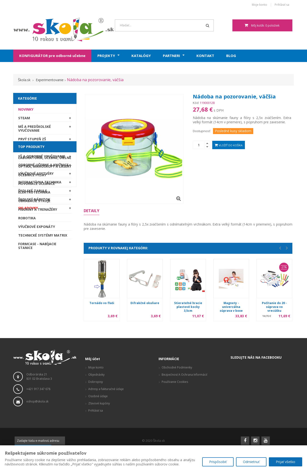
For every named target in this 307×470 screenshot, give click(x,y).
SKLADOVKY (28, 209)
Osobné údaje (98, 404)
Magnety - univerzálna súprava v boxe (231, 307)
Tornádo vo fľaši (101, 303)
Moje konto (259, 4)
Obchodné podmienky (177, 376)
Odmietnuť (251, 461)
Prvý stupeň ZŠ (32, 140)
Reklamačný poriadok (176, 397)
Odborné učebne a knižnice (43, 166)
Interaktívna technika (39, 183)
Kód (196, 103)
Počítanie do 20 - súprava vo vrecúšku (274, 307)
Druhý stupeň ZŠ (33, 149)
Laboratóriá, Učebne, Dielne (44, 233)
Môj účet (92, 367)
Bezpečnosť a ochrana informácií (184, 383)
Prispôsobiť (218, 461)
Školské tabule (32, 192)
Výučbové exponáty (36, 302)
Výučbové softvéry (35, 175)
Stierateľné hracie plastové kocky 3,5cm (188, 307)
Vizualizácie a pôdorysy (178, 411)
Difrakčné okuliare (144, 303)
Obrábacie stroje (34, 276)
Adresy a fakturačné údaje (106, 397)
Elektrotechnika (34, 268)
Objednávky (96, 383)
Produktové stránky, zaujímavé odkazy (188, 404)
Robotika (27, 294)
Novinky (25, 111)
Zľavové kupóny (99, 411)
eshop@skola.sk (37, 410)
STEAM (24, 119)
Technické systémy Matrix (42, 311)
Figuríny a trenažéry (37, 285)
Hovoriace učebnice (36, 259)
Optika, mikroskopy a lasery (44, 242)
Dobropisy (95, 390)
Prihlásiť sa (282, 4)
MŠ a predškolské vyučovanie (34, 130)
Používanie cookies (175, 390)
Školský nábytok (34, 201)
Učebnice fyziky (32, 251)
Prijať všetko (285, 461)
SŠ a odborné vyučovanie (41, 158)
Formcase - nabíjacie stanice (37, 321)
